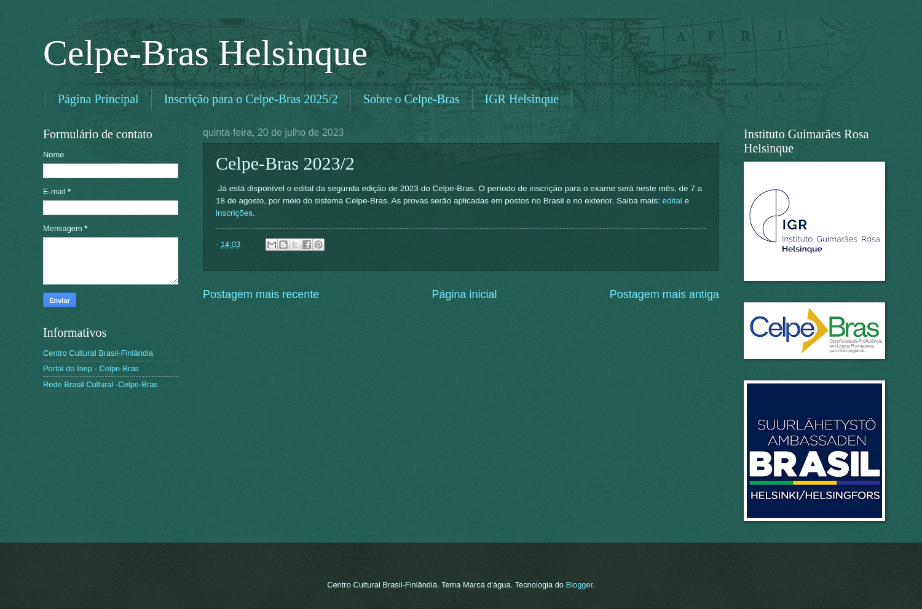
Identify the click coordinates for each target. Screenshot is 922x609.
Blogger (579, 584)
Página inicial (464, 294)
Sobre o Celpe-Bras (411, 99)
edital (672, 200)
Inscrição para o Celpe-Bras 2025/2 (251, 99)
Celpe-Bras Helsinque (205, 53)
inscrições (234, 213)
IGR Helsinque (522, 99)
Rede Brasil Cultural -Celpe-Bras (100, 384)
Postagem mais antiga (664, 294)
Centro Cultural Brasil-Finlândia (98, 353)
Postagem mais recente (261, 294)
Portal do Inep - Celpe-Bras (91, 368)
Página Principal (98, 99)
